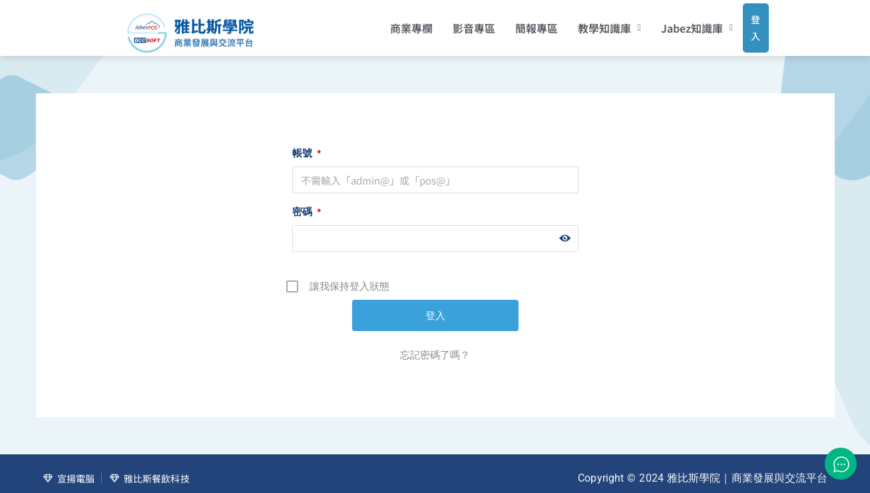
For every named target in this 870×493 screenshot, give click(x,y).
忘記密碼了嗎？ (435, 345)
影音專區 (456, 23)
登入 (743, 22)
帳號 (306, 143)
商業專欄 (393, 23)
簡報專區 (518, 23)
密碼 (306, 202)
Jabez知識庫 (680, 23)
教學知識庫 (591, 23)
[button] (591, 23)
